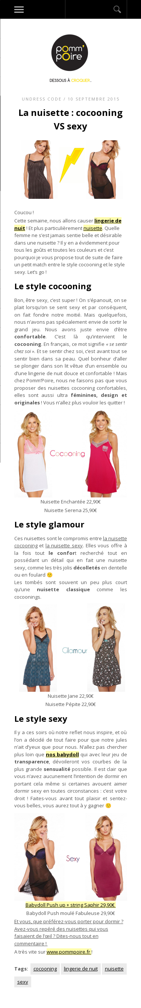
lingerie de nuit (81, 968)
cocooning (45, 968)
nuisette (92, 228)
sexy (22, 981)
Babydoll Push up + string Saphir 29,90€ (71, 904)
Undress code (42, 99)
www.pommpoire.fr (69, 951)
